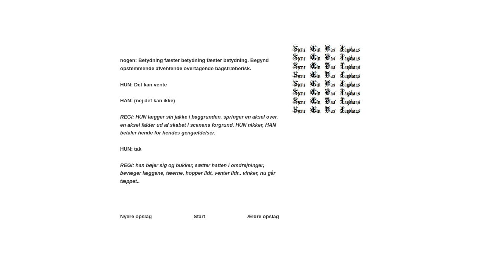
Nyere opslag (136, 216)
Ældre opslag (263, 216)
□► (248, 27)
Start (199, 216)
